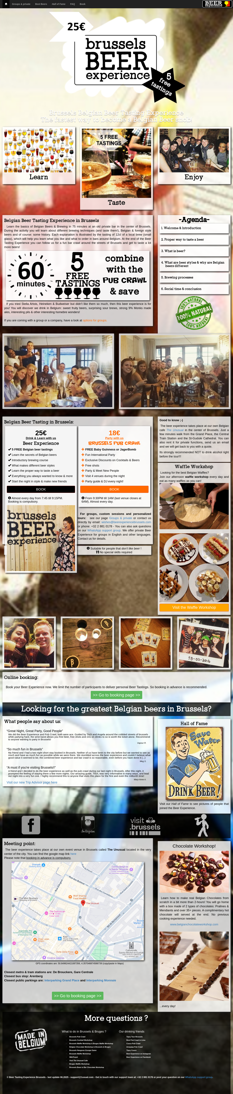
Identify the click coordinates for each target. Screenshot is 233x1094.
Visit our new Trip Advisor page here (32, 782)
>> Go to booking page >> (116, 695)
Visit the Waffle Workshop (194, 607)
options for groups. (94, 320)
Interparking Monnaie (101, 980)
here (73, 853)
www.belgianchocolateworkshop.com (194, 924)
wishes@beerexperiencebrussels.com (126, 522)
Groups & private (120, 518)
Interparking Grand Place (61, 980)
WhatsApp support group (104, 530)
